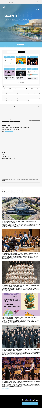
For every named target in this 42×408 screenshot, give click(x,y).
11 (34, 93)
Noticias (12, 38)
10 (28, 93)
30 (22, 100)
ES (36, 9)
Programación (4, 38)
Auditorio (15, 7)
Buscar (21, 52)
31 (28, 100)
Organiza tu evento (23, 7)
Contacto (36, 7)
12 (39, 93)
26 (39, 98)
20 (6, 98)
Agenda (30, 7)
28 (11, 100)
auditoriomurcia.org (9, 131)
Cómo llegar (16, 38)
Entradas (8, 38)
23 (22, 98)
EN (38, 9)
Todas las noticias (5, 388)
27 (6, 100)
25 (34, 98)
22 (17, 98)
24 (28, 98)
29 (17, 100)
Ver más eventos (21, 82)
